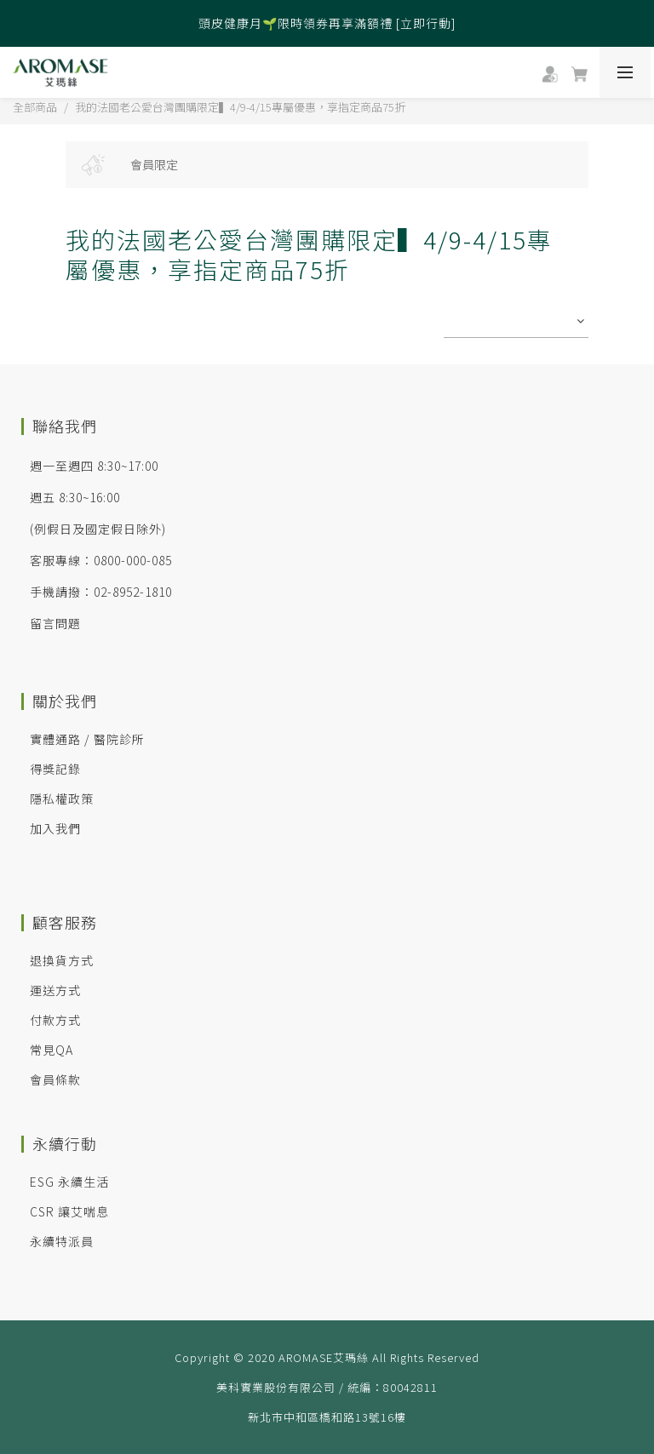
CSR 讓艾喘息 (69, 1211)
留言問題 (55, 623)
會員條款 (55, 1079)
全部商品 (35, 107)
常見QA (51, 1049)
